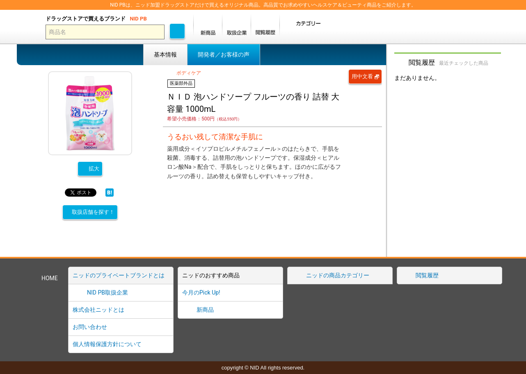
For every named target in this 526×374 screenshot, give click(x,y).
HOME (49, 278)
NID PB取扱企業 (107, 292)
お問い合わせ (90, 327)
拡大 (94, 168)
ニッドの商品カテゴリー (337, 275)
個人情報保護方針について (107, 344)
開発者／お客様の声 (223, 54)
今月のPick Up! (201, 292)
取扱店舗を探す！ (93, 212)
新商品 (205, 309)
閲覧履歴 (427, 275)
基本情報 (165, 54)
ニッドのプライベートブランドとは (119, 275)
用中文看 (362, 76)
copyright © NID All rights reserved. (263, 368)
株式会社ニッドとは (98, 309)
